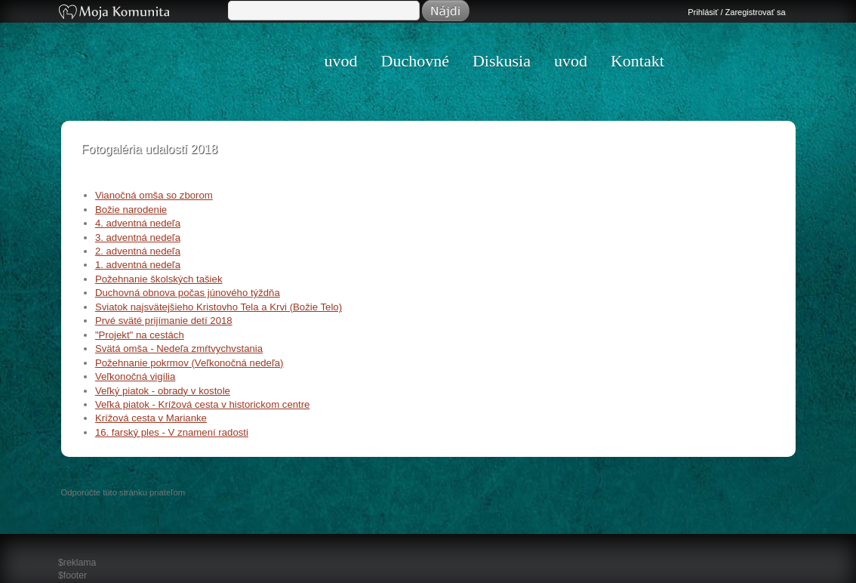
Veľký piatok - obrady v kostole (162, 390)
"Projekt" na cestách (139, 335)
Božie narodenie (131, 209)
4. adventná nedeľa (137, 223)
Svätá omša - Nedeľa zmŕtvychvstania (179, 348)
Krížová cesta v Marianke (151, 418)
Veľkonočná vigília (135, 376)
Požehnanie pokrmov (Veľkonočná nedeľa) (189, 363)
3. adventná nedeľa (137, 237)
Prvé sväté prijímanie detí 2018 (163, 320)
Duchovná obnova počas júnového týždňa (187, 292)
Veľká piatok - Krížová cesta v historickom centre (202, 404)
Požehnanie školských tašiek (159, 279)
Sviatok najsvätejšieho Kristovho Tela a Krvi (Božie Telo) (218, 307)
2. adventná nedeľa (137, 251)
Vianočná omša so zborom (154, 195)
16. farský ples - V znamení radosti (171, 432)
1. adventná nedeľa (137, 264)
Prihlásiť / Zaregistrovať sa (736, 12)
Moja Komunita (142, 13)
